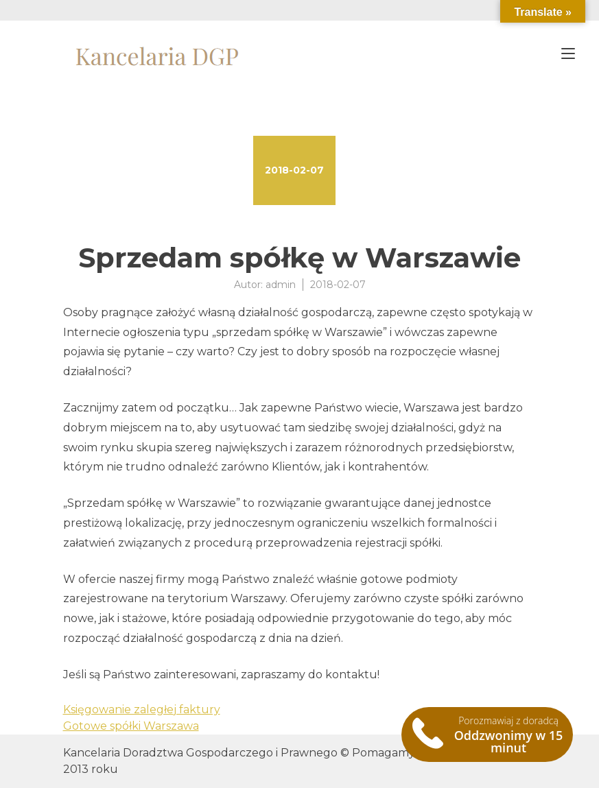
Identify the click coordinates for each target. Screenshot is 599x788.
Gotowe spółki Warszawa (131, 725)
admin (281, 284)
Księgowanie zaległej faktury (141, 709)
